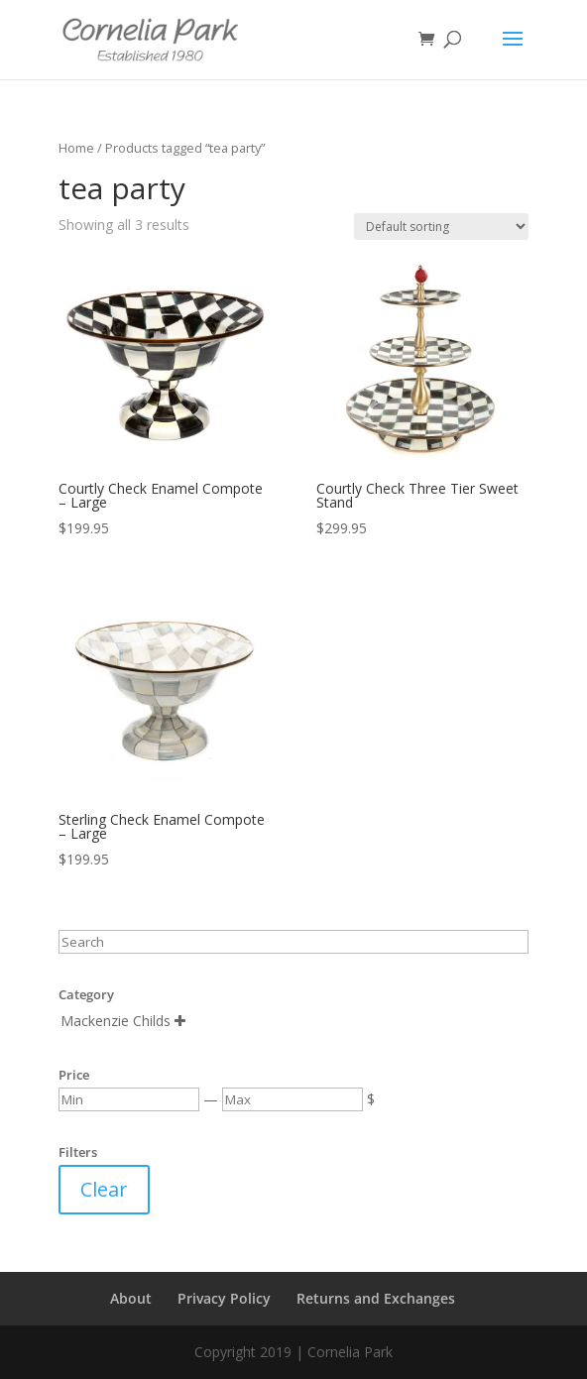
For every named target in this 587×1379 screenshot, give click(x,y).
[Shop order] (441, 226)
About (131, 1298)
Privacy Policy (224, 1298)
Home (76, 148)
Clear (104, 1189)
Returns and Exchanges (375, 1298)
